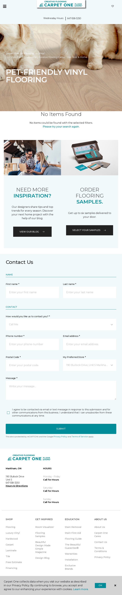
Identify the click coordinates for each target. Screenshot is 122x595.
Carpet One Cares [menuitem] (101, 534)
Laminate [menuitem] (11, 550)
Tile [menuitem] (8, 556)
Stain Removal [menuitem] (73, 527)
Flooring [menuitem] (10, 527)
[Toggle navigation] (5, 6)
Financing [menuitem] (11, 568)
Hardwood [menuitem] (12, 538)
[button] (61, 324)
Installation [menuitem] (71, 559)
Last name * (69, 284)
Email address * (71, 336)
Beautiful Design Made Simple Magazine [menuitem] (43, 547)
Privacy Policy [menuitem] (102, 557)
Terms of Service (79, 436)
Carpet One (12, 53)
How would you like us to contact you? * (28, 316)
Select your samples (89, 230)
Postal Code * (13, 357)
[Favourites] (113, 6)
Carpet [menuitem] (10, 544)
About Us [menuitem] (99, 527)
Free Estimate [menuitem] (14, 562)
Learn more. (80, 589)
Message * (11, 378)
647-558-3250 (74, 18)
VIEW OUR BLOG (32, 231)
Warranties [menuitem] (71, 553)
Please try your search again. (61, 126)
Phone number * (15, 336)
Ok (100, 585)
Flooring (29, 53)
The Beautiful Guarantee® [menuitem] (72, 546)
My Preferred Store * (74, 357)
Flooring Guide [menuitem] (73, 538)
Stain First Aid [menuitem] (73, 532)
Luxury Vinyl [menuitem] (13, 532)
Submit (61, 428)
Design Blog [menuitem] (42, 558)
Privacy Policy (60, 436)
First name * (12, 284)
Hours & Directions (17, 485)
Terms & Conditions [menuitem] (100, 550)
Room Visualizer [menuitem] (44, 527)
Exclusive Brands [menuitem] (70, 567)
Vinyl (41, 53)
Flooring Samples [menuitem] (40, 534)
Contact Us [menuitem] (100, 542)
